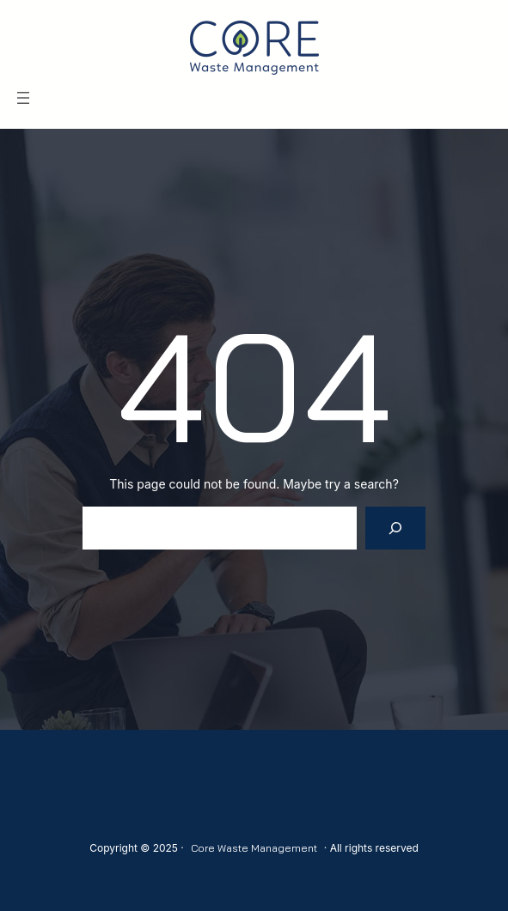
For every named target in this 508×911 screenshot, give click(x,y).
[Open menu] (23, 98)
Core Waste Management (254, 847)
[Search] (395, 528)
